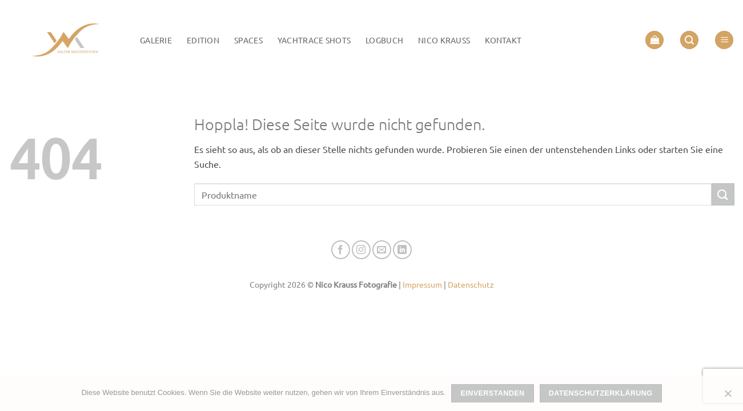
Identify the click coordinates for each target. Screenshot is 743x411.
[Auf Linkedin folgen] (402, 249)
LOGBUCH (384, 40)
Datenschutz (471, 284)
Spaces (248, 40)
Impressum (422, 284)
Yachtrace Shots (314, 40)
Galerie (156, 40)
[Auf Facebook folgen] (340, 249)
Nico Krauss (444, 40)
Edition (203, 40)
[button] (654, 40)
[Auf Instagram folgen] (361, 249)
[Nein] (727, 397)
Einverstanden (493, 393)
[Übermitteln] (723, 194)
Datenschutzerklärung (601, 393)
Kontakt (503, 40)
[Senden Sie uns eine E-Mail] (381, 249)
